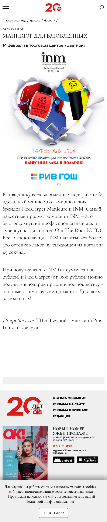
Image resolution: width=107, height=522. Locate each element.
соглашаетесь (72, 496)
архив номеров (62, 445)
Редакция (61, 416)
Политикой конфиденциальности (50, 501)
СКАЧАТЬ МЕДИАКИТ (69, 398)
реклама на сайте (69, 404)
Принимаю (53, 513)
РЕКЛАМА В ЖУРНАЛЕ (70, 410)
